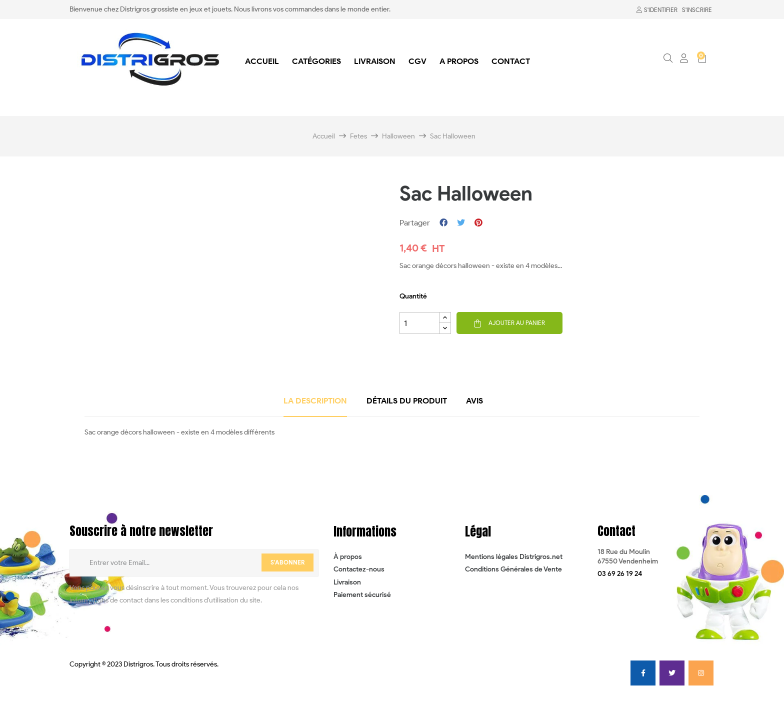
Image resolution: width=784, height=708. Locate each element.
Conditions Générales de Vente (513, 569)
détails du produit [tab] (406, 401)
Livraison (347, 582)
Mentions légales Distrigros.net (513, 556)
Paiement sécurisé (362, 594)
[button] (620, 574)
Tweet (461, 223)
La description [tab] (315, 401)
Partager (444, 223)
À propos (348, 556)
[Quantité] (420, 323)
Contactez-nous (359, 569)
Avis (474, 401)
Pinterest (478, 223)
